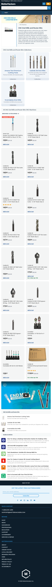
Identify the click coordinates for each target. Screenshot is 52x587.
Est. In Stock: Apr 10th (33, 278)
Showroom (6, 525)
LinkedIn (27, 500)
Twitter (20, 500)
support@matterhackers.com (13, 512)
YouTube (34, 500)
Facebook (17, 500)
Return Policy (7, 559)
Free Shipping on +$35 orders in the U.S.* (11, 1)
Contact (5, 547)
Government (6, 534)
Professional (6, 527)
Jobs (3, 557)
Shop (3, 520)
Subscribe (26, 496)
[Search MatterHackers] (49, 8)
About (4, 545)
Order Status (6, 549)
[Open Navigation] (4, 12)
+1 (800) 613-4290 (7, 510)
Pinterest (31, 500)
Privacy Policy (7, 562)
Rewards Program (8, 554)
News (4, 522)
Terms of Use (6, 564)
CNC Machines (23, 24)
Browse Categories (10, 113)
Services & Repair (8, 537)
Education (5, 530)
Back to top (26, 483)
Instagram (24, 500)
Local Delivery (7, 552)
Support (5, 532)
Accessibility (6, 566)
